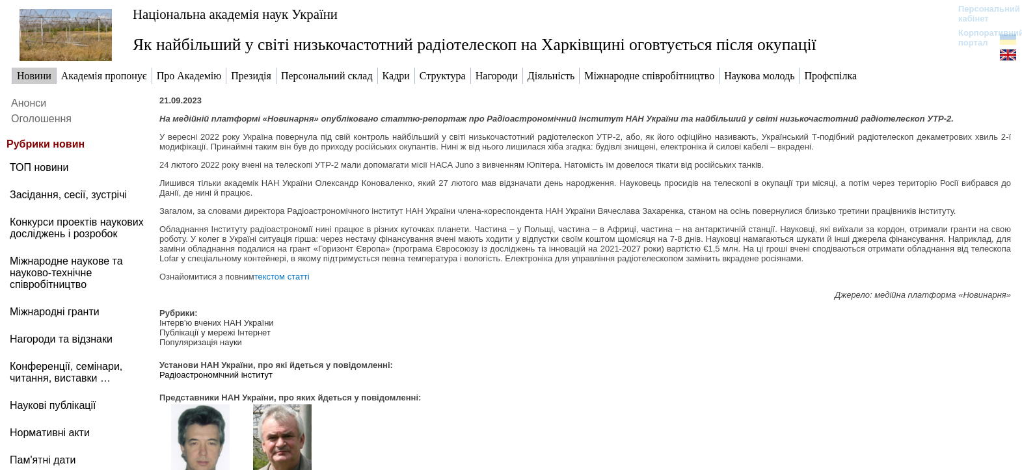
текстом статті (282, 276)
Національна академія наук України (235, 14)
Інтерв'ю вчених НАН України (216, 323)
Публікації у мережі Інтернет (215, 332)
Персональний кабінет (982, 13)
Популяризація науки (200, 342)
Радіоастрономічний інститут (216, 375)
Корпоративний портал (982, 37)
